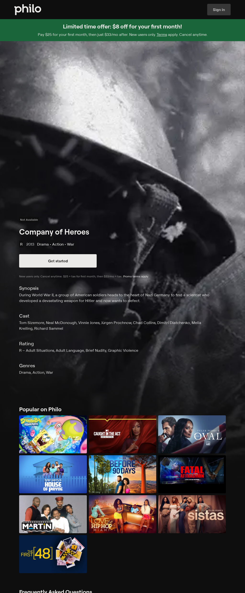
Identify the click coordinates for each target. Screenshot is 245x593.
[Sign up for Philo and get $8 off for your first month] (122, 30)
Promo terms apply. (136, 276)
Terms (162, 34)
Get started (58, 260)
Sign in (219, 9)
